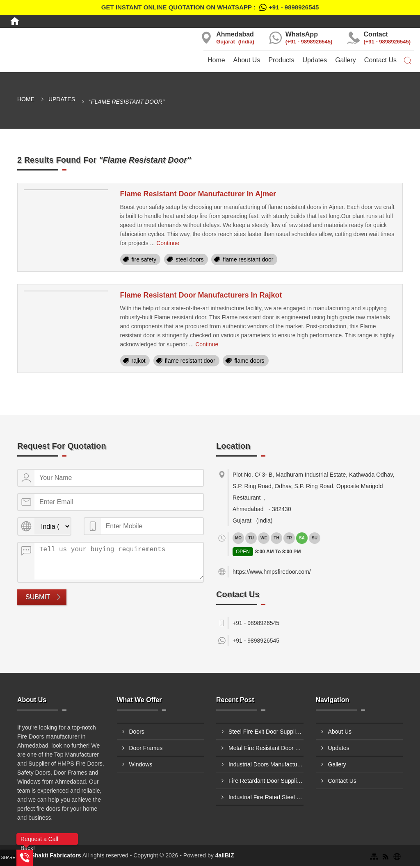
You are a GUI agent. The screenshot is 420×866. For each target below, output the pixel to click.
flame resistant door (248, 259)
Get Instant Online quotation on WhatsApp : (210, 7)
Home (216, 60)
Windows (141, 764)
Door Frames (146, 748)
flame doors (249, 360)
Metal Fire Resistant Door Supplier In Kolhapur (266, 748)
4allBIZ (224, 855)
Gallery (345, 60)
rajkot (139, 360)
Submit (37, 596)
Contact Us (380, 60)
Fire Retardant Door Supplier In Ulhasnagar (266, 780)
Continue (167, 243)
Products (281, 60)
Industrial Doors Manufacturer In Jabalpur (266, 764)
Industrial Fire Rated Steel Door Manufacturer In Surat (266, 797)
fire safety (144, 259)
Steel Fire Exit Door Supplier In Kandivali (266, 731)
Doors (136, 731)
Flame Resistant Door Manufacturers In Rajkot (201, 295)
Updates (315, 60)
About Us (246, 60)
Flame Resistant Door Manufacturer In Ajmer (198, 194)
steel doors (189, 259)
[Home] (14, 21)
